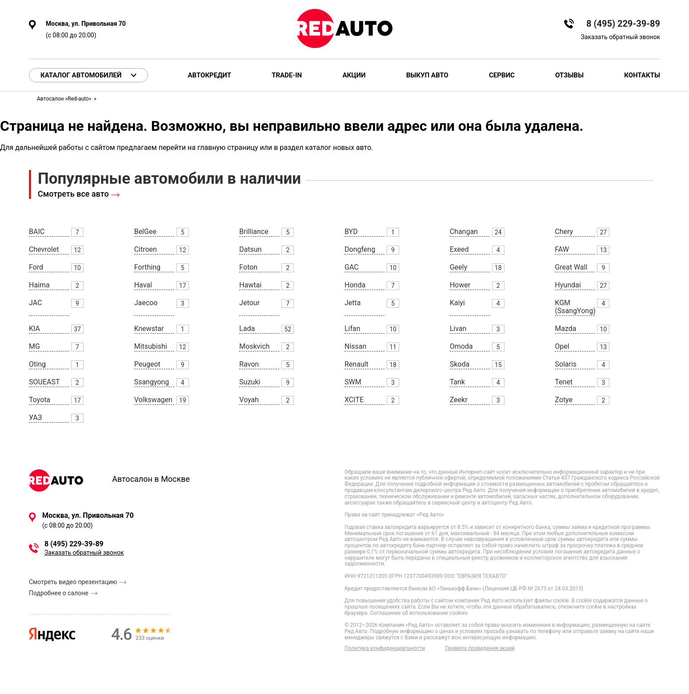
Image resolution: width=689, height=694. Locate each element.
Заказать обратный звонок (620, 36)
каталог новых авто (338, 147)
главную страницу (227, 147)
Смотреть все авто (73, 193)
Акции (353, 75)
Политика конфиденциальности (384, 648)
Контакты (642, 75)
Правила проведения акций (480, 648)
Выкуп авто (427, 75)
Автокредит (209, 75)
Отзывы (569, 75)
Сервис (502, 75)
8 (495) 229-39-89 (623, 24)
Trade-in (287, 75)
